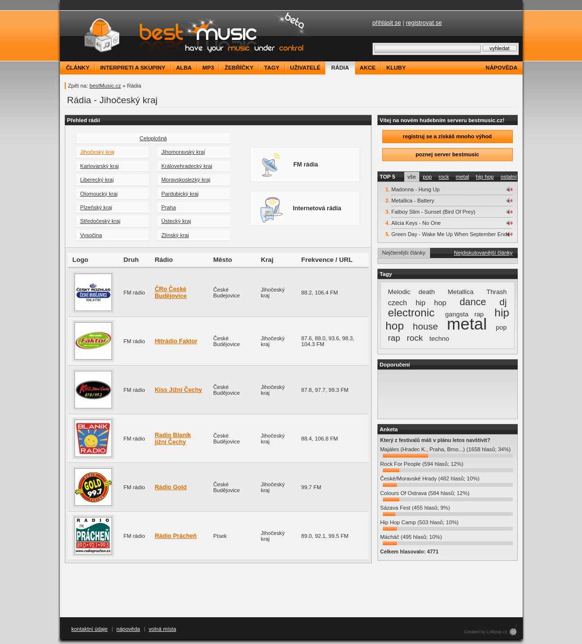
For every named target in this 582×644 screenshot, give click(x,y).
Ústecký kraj (176, 221)
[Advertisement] (447, 394)
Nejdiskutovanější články (483, 253)
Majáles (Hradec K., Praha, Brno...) (422, 449)
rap (394, 338)
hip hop (485, 177)
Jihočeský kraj (97, 152)
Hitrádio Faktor (176, 341)
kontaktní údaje (90, 629)
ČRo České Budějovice (171, 292)
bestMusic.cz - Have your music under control (186, 36)
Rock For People (400, 464)
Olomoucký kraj (98, 194)
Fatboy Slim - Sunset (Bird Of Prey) (433, 212)
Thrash (497, 291)
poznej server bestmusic (447, 154)
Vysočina (91, 235)
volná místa (162, 629)
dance (473, 301)
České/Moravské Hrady (408, 478)
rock (444, 177)
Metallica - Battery (413, 200)
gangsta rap (464, 314)
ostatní (509, 177)
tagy (271, 68)
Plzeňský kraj (96, 207)
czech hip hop (417, 302)
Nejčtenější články (404, 253)
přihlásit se (387, 22)
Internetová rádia (301, 209)
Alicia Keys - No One (416, 223)
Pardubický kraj (179, 194)
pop (427, 177)
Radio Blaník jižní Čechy (173, 438)
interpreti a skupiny (133, 68)
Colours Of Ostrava (403, 493)
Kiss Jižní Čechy (178, 389)
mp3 (208, 68)
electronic (411, 313)
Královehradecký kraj (186, 166)
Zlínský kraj (175, 235)
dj (503, 302)
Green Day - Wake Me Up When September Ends (451, 234)
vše (412, 177)
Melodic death (411, 291)
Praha (168, 207)
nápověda (501, 68)
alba (184, 68)
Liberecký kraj (96, 180)
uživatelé (305, 68)
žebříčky (239, 68)
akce (368, 68)
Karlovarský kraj (99, 166)
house (425, 326)
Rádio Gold (171, 487)
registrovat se (424, 22)
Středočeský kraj (100, 221)
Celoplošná (153, 138)
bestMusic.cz (105, 86)
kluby (396, 68)
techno (439, 338)
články (78, 68)
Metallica (460, 291)
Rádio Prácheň (176, 536)
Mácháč (389, 537)
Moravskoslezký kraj (185, 180)
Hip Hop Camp (398, 522)
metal (462, 177)
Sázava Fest (395, 508)
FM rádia (289, 165)
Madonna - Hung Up (416, 189)
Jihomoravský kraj (183, 152)
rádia (340, 68)
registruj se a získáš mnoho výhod (447, 136)
